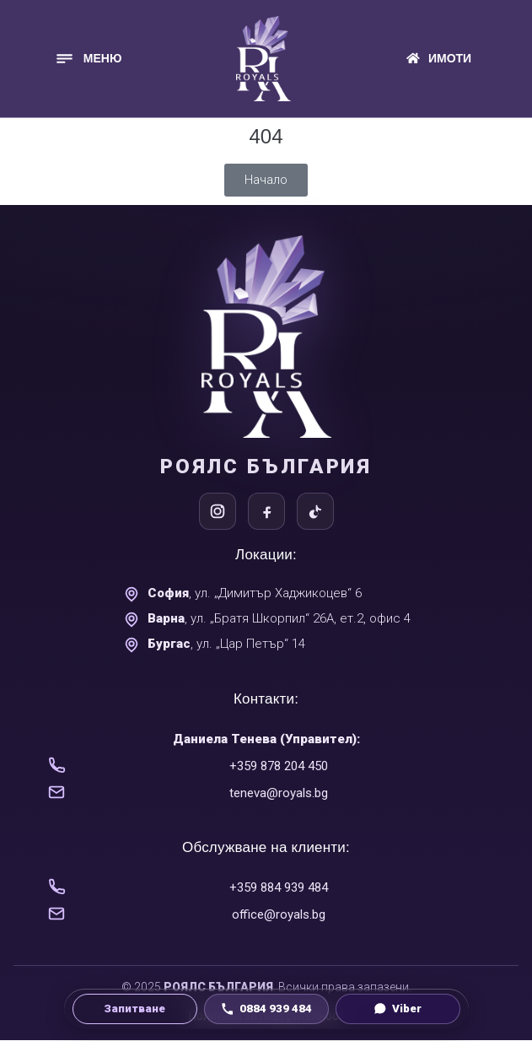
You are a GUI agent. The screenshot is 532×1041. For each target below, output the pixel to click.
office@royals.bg (278, 914)
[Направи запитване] (135, 1009)
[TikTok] (315, 511)
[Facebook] (266, 511)
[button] (88, 58)
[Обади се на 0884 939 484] (266, 1009)
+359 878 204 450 (278, 766)
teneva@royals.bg (278, 793)
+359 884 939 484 (278, 887)
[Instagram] (217, 511)
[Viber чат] (398, 1009)
